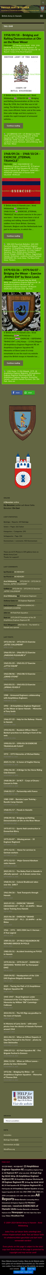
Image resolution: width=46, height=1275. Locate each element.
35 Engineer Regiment (28, 596)
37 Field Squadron (19, 250)
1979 (15, 280)
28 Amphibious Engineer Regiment (20, 372)
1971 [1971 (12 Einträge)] (41, 1192)
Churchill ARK (20, 138)
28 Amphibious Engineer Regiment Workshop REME (22, 374)
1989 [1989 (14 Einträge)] (21, 1196)
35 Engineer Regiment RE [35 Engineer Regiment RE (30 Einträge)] (30, 1185)
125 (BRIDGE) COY (14, 134)
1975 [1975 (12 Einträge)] (17, 1196)
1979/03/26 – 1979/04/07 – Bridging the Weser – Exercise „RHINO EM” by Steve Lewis (22, 273)
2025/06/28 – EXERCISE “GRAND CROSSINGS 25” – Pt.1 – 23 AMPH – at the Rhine (23, 919)
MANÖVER (8, 258)
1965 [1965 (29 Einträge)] (29, 1192)
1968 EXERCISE (24, 164)
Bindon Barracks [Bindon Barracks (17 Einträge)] (20, 1200)
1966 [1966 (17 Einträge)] (34, 1192)
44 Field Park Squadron (19, 613)
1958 (33, 45)
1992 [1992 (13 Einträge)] (29, 1196)
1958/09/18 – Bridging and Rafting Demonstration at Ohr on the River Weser (22, 38)
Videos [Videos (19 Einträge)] (8, 1216)
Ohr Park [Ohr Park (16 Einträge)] (27, 1213)
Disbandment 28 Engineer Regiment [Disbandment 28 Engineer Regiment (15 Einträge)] (13, 1203)
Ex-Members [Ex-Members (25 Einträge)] (30, 1203)
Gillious (28, 254)
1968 (15, 164)
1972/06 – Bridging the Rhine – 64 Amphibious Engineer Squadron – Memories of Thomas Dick (23, 1074)
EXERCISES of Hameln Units (23, 172)
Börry (14, 252)
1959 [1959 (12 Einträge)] (17, 1192)
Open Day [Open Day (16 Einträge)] (33, 1213)
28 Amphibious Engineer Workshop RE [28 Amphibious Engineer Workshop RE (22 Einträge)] (28, 1179)
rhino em (11, 381)
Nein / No (31, 1269)
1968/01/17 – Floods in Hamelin (18, 810)
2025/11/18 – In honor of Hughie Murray (22, 762)
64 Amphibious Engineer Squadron (18, 285)
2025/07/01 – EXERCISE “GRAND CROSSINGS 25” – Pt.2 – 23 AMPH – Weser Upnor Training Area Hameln (23, 906)
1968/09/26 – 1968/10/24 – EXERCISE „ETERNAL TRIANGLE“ (22, 157)
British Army (22, 252)
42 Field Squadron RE (29, 50)
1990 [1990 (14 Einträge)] (25, 1196)
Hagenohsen (37, 254)
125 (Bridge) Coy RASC (21, 45)
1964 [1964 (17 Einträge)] (25, 1192)
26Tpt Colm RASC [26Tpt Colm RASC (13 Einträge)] (24, 1173)
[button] (16, 393)
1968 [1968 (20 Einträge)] (38, 1192)
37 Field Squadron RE (22, 168)
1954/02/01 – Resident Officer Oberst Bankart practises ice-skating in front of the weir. (22, 732)
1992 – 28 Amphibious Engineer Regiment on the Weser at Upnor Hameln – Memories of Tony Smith (23, 708)
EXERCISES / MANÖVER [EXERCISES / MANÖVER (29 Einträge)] (12, 1206)
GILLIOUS (7, 175)
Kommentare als (11, 1144)
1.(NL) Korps (11, 371)
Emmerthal (30, 138)
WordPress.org (9, 1149)
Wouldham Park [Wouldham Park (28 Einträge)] (17, 1216)
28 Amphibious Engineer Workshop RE (22, 283)
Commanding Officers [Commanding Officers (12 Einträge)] (32, 1199)
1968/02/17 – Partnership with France (20, 791)
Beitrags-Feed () (11, 1140)
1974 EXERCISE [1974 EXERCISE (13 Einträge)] (11, 1196)
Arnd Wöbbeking (10, 581)
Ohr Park (7, 144)
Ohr (40, 142)
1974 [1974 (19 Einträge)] (4, 1196)
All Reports (25, 170)
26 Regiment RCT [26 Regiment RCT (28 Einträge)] (11, 1173)
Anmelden (7, 1135)
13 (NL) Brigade (23, 371)
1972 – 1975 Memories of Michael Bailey (22, 754)
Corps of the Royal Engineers (21, 52)
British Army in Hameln (12, 16)
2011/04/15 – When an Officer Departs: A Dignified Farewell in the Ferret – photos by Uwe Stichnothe (22, 1040)
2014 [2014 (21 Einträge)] (33, 1196)
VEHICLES (16, 175)
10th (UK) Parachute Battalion (18, 244)
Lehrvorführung (32, 142)
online (11, 502)
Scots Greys (21, 258)
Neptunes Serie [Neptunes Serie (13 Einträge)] (6, 1212)
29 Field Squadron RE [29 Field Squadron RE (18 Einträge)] (11, 1185)
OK (23, 1269)
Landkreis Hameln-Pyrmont (14, 142)
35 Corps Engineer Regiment (23, 47)
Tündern (12, 260)
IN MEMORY (19, 572)
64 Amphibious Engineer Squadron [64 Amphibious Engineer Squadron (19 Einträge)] (25, 1189)
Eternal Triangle (10, 254)
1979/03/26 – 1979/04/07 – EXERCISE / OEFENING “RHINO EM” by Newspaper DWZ (22, 965)
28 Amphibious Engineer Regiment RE (23, 282)
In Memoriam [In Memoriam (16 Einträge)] (34, 1209)
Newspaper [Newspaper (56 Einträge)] (17, 1212)
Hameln (21, 140)
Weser (14, 144)
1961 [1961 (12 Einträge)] (21, 1192)
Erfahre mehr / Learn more (23, 1272)
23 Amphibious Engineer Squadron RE (18, 165)
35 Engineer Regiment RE (20, 48)
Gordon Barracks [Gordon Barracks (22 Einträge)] (23, 1209)
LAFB (37, 140)
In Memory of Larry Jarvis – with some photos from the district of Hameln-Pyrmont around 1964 (23, 1026)
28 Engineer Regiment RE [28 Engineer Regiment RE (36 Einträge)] (13, 1182)
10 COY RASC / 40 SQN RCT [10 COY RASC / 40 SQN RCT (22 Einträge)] (12, 1166)
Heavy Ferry (29, 140)
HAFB (15, 140)
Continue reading (13, 126)
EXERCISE (8, 140)
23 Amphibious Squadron (22, 248)
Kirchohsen (15, 256)
